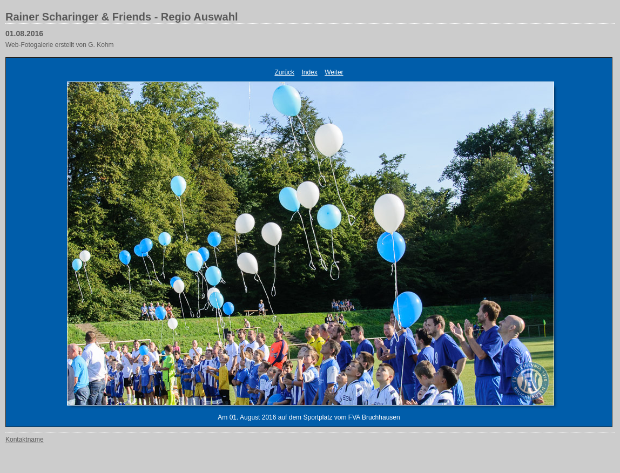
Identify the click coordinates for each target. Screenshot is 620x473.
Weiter (334, 72)
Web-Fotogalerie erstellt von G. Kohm (59, 45)
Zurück (284, 72)
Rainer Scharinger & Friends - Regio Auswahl (121, 17)
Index (309, 72)
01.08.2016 (24, 33)
